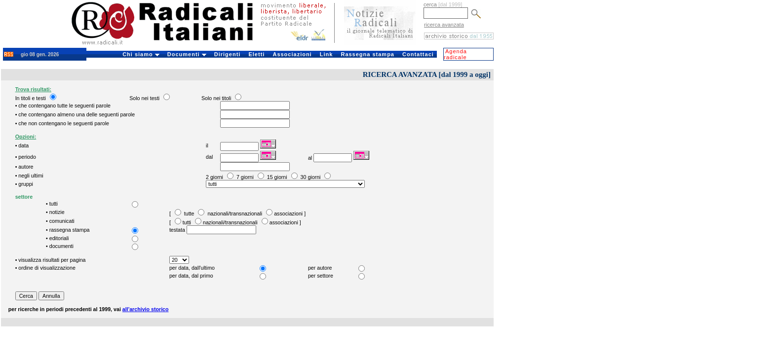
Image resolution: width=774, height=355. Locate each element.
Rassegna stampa (367, 54)
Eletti (256, 54)
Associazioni (291, 54)
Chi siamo (140, 54)
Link (326, 54)
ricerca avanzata (444, 25)
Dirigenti (227, 54)
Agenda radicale (455, 54)
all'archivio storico (145, 309)
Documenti (186, 54)
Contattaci (418, 54)
